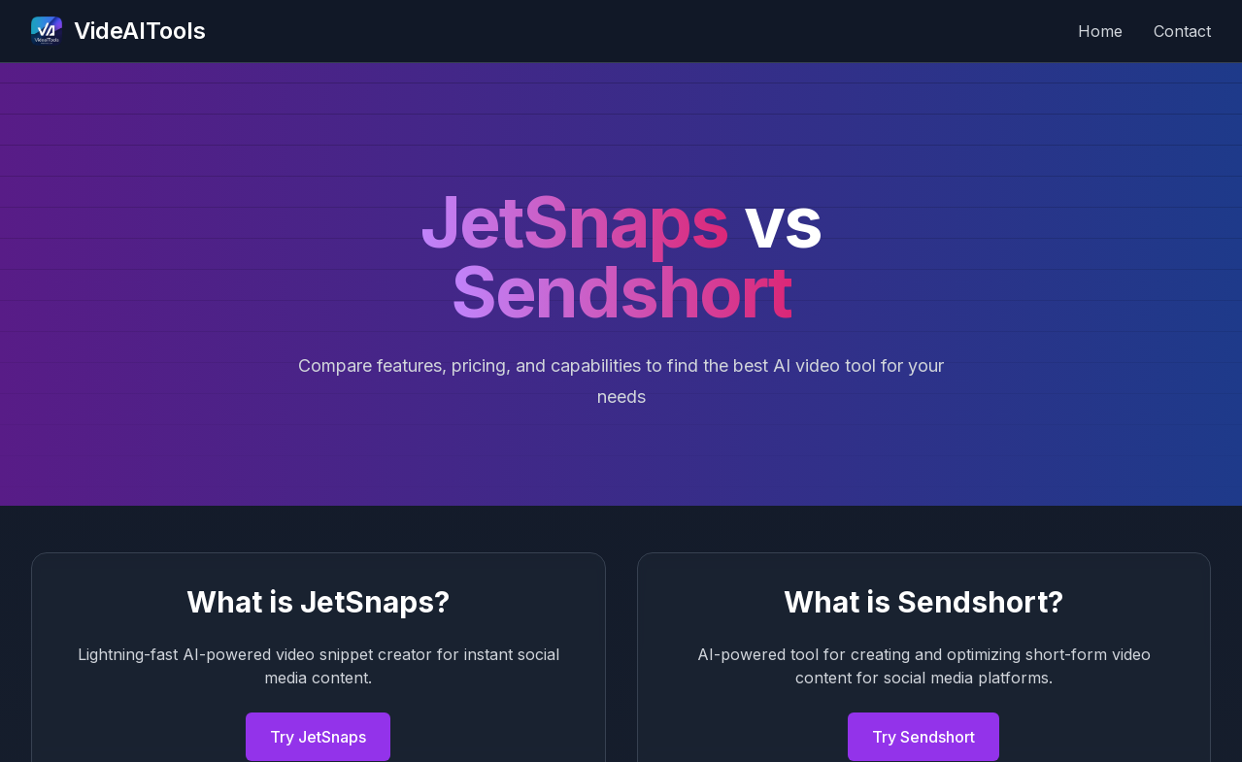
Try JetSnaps (318, 736)
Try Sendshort (923, 736)
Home (1100, 31)
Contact (1182, 31)
